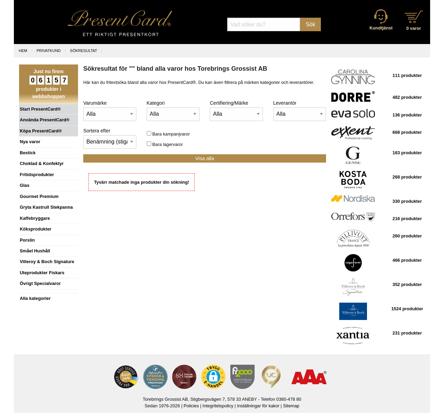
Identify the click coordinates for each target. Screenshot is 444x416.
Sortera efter (96, 130)
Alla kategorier (35, 298)
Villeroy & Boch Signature (47, 261)
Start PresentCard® (40, 109)
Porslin (27, 240)
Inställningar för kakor (258, 405)
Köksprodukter (35, 229)
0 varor (413, 28)
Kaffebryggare (35, 218)
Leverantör (285, 103)
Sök (310, 24)
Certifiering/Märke (229, 103)
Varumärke (94, 103)
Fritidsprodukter (37, 174)
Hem (23, 51)
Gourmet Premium (39, 196)
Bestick (28, 152)
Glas (24, 185)
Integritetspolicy (218, 405)
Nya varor (30, 141)
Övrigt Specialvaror (40, 283)
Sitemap (291, 405)
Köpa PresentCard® (41, 130)
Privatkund (49, 51)
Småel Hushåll (35, 250)
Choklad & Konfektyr (42, 163)
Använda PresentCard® (44, 119)
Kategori (156, 103)
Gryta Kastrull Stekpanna (46, 207)
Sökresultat (83, 51)
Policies (191, 405)
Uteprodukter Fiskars (42, 272)
